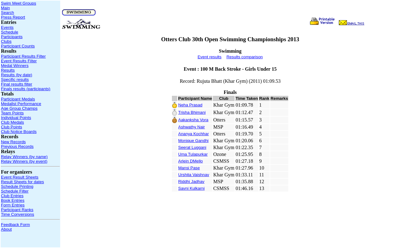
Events (7, 27)
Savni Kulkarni (191, 188)
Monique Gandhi (193, 140)
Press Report (13, 17)
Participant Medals (18, 99)
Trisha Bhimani (191, 112)
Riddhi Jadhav (191, 181)
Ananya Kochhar (193, 133)
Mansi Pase (189, 168)
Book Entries (13, 200)
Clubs (6, 41)
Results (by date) (16, 75)
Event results (210, 57)
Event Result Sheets (19, 177)
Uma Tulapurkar (193, 154)
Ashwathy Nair (191, 127)
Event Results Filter (19, 61)
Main (5, 8)
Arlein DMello (190, 161)
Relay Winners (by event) (24, 161)
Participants (12, 36)
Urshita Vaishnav (193, 174)
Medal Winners (15, 65)
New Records (13, 142)
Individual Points (16, 117)
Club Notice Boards (19, 131)
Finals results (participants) (25, 88)
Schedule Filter (15, 191)
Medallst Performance (21, 103)
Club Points (11, 127)
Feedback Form (15, 224)
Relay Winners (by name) (24, 156)
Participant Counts (18, 46)
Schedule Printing (17, 186)
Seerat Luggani (192, 147)
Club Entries (12, 195)
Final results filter (16, 84)
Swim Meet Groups (18, 3)
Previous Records (17, 146)
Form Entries (13, 205)
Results (8, 70)
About (6, 229)
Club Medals (12, 122)
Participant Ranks (17, 209)
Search (7, 12)
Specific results (15, 79)
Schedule (9, 32)
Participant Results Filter (23, 56)
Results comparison (245, 57)
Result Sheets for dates (22, 181)
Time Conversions (17, 214)
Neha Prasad (190, 105)
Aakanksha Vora (193, 119)
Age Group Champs (19, 108)
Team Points (12, 113)
